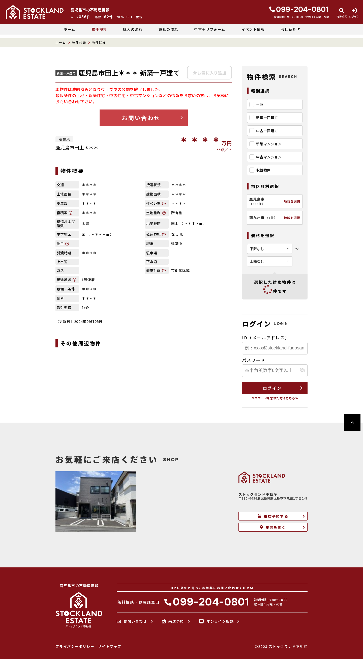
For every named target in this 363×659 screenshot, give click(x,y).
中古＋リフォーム (209, 29)
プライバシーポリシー (74, 646)
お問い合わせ (141, 118)
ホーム (69, 29)
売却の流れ (168, 29)
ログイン (272, 388)
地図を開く (273, 527)
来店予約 (173, 621)
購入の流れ (132, 29)
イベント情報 (253, 29)
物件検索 (99, 29)
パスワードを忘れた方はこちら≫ (274, 398)
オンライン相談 (216, 621)
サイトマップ (109, 646)
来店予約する (273, 516)
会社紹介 (288, 29)
